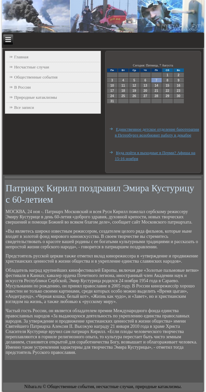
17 (112, 91)
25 (123, 96)
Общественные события (35, 77)
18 (123, 91)
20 (145, 91)
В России (22, 87)
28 (156, 96)
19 (134, 91)
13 (145, 85)
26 (134, 96)
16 (178, 85)
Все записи (24, 107)
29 (167, 96)
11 (123, 85)
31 (112, 101)
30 (178, 96)
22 (167, 91)
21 (156, 91)
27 (145, 96)
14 (156, 85)
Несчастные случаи (31, 67)
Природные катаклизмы (35, 97)
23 (178, 91)
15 (167, 85)
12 (134, 85)
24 (112, 96)
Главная (21, 56)
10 (112, 85)
